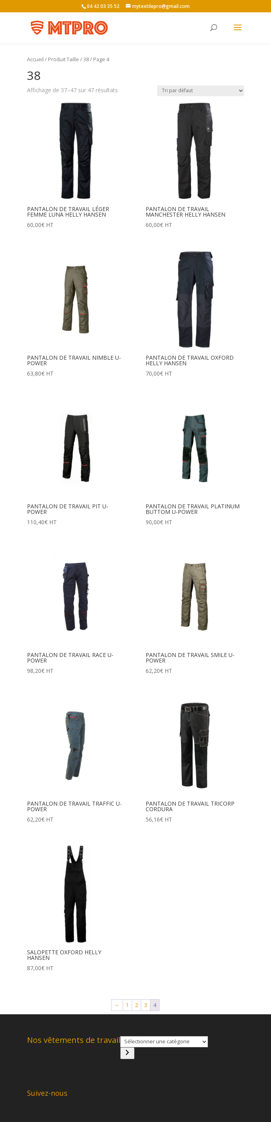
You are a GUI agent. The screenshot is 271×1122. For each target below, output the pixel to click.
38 (86, 59)
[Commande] (200, 90)
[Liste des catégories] (164, 1041)
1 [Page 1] (127, 1005)
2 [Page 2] (136, 1005)
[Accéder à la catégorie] (127, 1053)
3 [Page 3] (145, 1005)
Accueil (35, 59)
